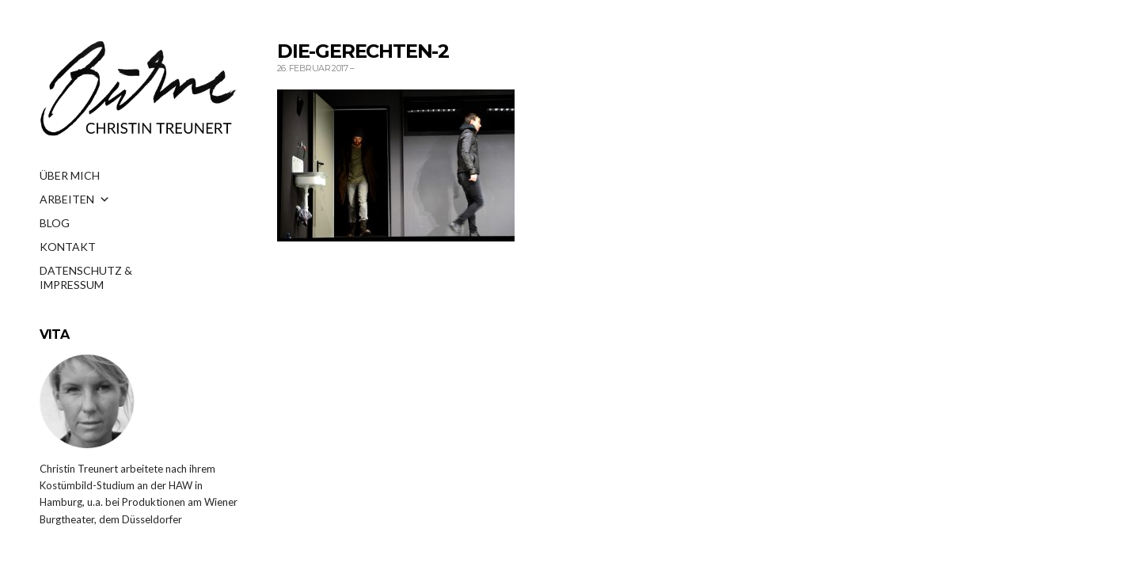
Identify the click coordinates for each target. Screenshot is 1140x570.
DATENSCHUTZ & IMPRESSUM (86, 275)
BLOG (55, 223)
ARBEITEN (75, 199)
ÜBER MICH (70, 175)
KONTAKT (68, 246)
